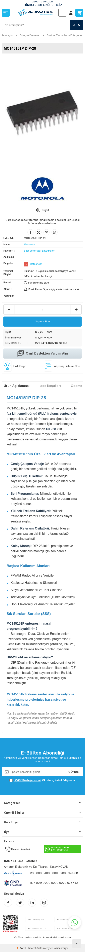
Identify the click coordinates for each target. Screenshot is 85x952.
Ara (76, 25)
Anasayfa (7, 35)
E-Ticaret (30, 948)
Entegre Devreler (30, 35)
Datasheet (36, 263)
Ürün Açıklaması (16, 386)
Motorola (29, 244)
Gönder (74, 771)
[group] (42, 112)
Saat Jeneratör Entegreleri (39, 250)
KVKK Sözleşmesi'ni (27, 780)
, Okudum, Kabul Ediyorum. (42, 780)
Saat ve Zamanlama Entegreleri (65, 35)
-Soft (21, 948)
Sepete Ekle (42, 321)
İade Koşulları (50, 386)
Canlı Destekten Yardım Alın (42, 353)
